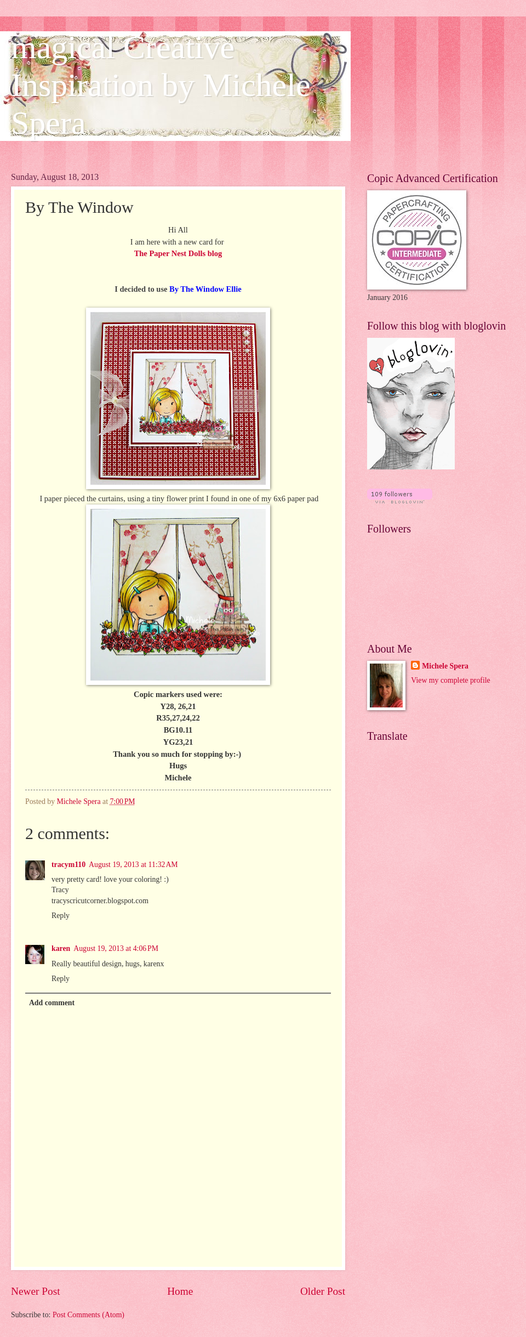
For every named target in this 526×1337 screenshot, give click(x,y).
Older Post (322, 1291)
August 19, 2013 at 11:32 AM (133, 864)
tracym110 (68, 864)
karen (61, 948)
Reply (61, 915)
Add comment (52, 1003)
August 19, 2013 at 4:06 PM (115, 948)
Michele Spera (445, 666)
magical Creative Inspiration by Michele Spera (161, 85)
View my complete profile (450, 680)
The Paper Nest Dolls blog (178, 253)
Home (180, 1291)
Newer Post (35, 1291)
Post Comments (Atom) (88, 1315)
